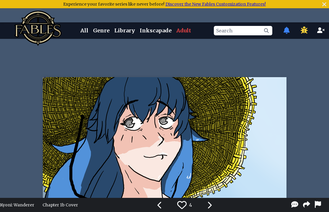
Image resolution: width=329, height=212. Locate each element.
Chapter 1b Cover (60, 205)
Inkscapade (156, 30)
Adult (183, 30)
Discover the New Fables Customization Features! (215, 4)
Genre (101, 30)
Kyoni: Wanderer (17, 205)
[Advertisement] (164, 57)
